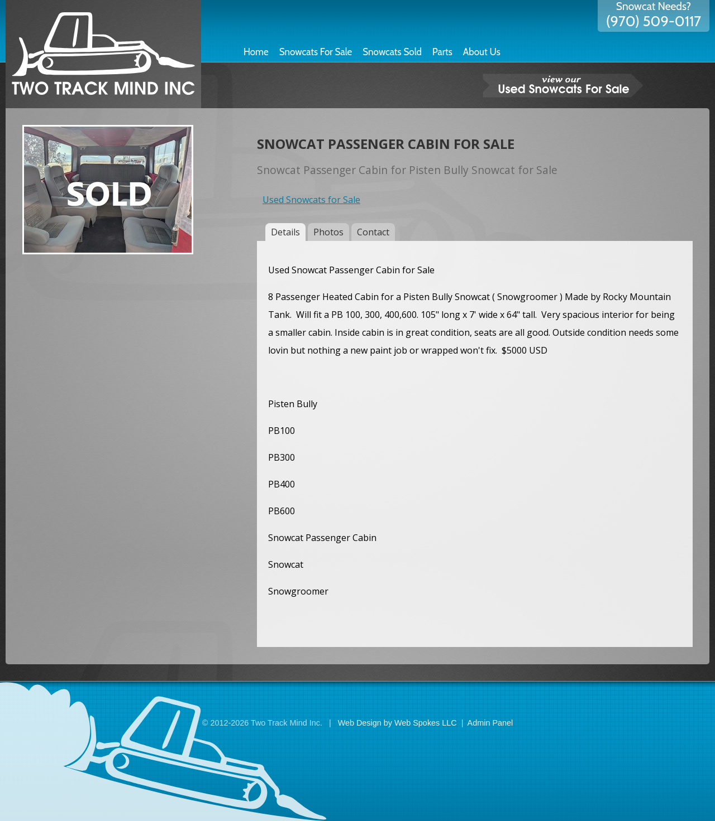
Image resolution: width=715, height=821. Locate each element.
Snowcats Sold (392, 51)
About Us (481, 51)
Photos (328, 232)
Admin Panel (490, 722)
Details (285, 232)
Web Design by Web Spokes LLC (397, 722)
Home (256, 51)
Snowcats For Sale (315, 51)
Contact (373, 232)
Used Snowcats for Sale (311, 200)
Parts (442, 51)
